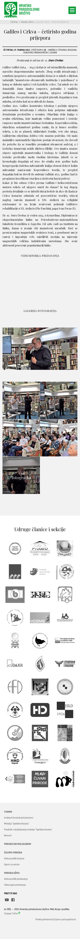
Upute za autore (12, 864)
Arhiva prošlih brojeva (14, 858)
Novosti (8, 835)
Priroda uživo (27, 22)
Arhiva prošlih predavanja (16, 878)
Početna (14, 22)
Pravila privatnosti (44, 919)
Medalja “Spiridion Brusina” (16, 823)
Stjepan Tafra (10, 913)
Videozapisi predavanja (15, 884)
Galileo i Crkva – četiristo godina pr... (52, 22)
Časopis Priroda (13, 852)
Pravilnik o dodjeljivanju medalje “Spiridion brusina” (28, 829)
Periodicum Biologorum (17, 844)
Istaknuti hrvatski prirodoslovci (18, 817)
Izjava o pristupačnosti (65, 919)
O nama (8, 811)
